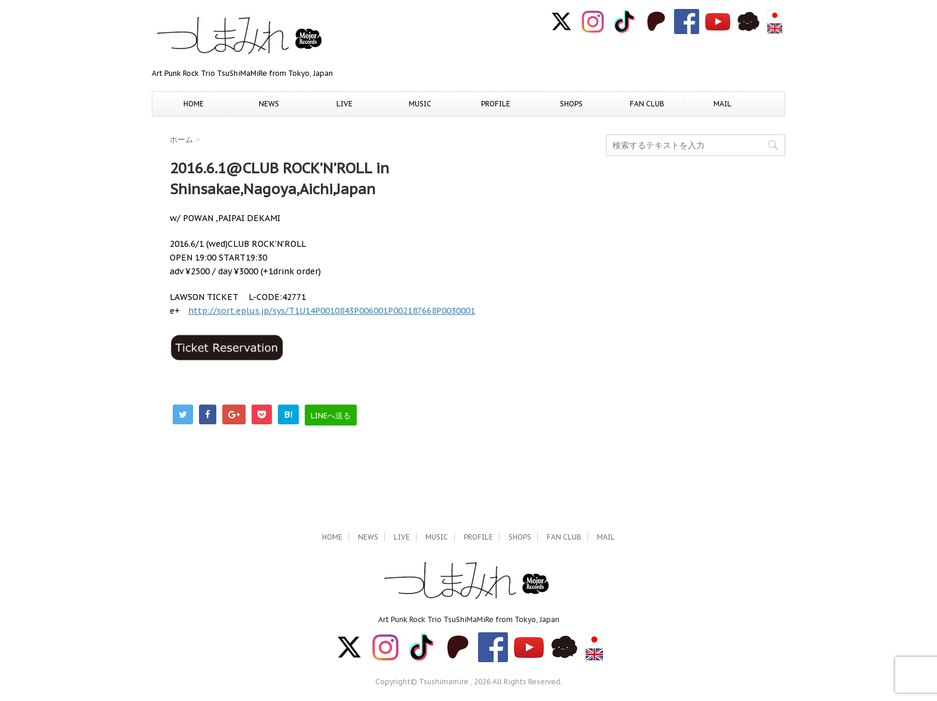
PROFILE (495, 103)
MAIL (722, 103)
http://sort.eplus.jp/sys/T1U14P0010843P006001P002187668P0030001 (331, 310)
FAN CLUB (647, 103)
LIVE (344, 103)
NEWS (269, 103)
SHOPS (571, 103)
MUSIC (420, 103)
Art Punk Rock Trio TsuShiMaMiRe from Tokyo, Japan (468, 619)
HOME (193, 103)
